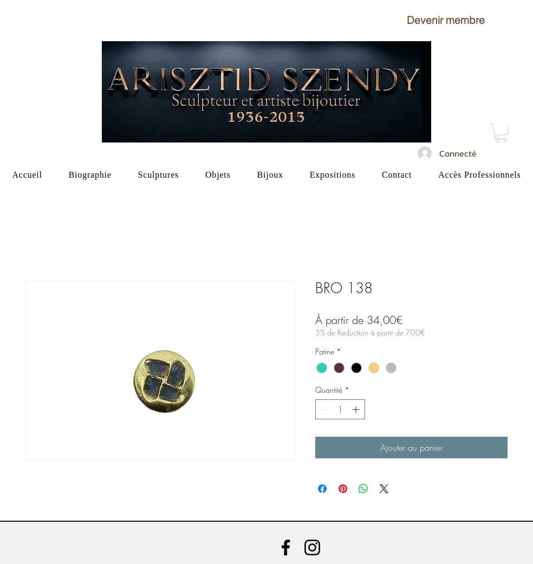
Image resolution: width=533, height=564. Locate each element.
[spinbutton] (340, 409)
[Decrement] (323, 409)
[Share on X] (384, 488)
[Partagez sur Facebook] (322, 488)
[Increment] (356, 409)
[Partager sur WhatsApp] (363, 488)
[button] (446, 20)
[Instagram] (312, 547)
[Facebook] (285, 547)
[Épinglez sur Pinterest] (342, 488)
